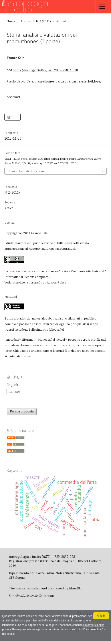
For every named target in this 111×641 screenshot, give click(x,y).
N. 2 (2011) (43, 21)
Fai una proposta (22, 411)
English (12, 385)
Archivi (26, 21)
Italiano (14, 392)
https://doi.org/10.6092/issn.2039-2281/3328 (45, 70)
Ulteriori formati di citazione (26, 171)
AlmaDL (75, 588)
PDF (14, 117)
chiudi (101, 615)
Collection (34, 596)
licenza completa (36, 277)
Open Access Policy (52, 282)
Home (11, 21)
